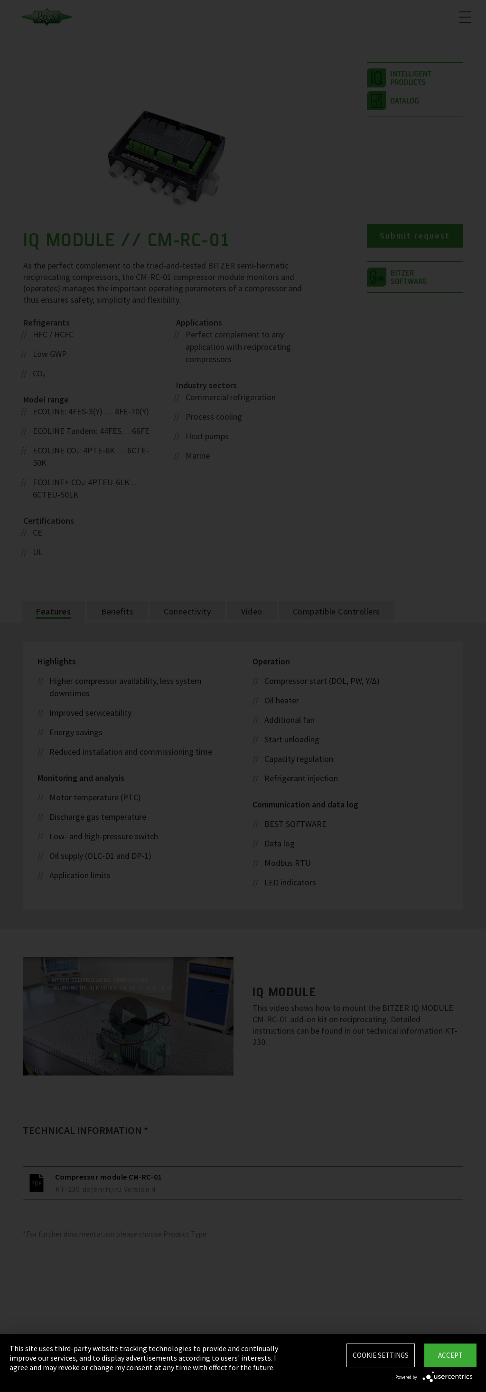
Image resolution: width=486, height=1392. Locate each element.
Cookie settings (381, 1355)
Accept (450, 1355)
